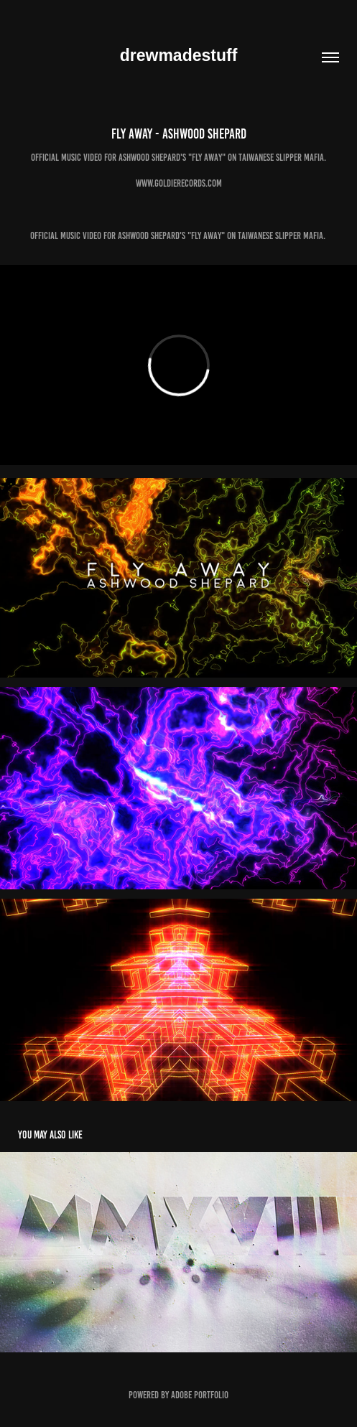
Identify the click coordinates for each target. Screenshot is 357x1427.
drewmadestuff (179, 55)
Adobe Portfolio (199, 1395)
